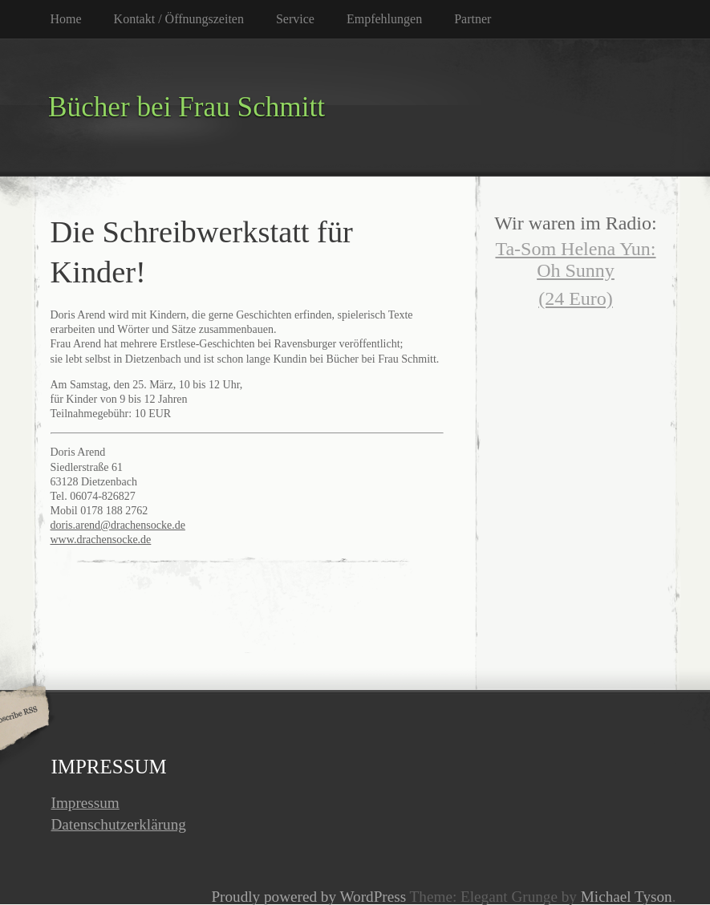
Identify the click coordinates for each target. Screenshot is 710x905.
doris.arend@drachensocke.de (118, 525)
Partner (472, 19)
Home (66, 19)
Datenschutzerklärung (118, 824)
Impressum (85, 802)
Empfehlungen (384, 19)
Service (295, 19)
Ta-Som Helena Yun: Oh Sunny (575, 259)
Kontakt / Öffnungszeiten (179, 19)
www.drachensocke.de (101, 540)
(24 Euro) (575, 298)
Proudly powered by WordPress (308, 896)
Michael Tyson (626, 896)
